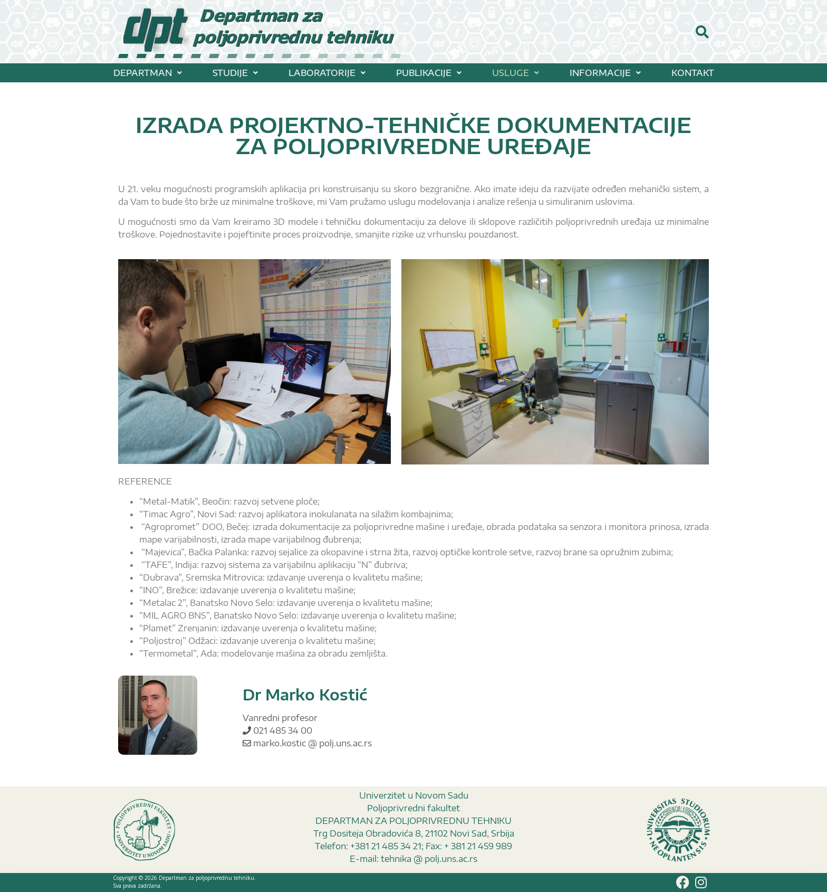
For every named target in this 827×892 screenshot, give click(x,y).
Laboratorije (327, 73)
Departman (147, 73)
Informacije (605, 73)
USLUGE (515, 73)
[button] (147, 72)
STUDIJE (235, 73)
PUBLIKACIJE (428, 73)
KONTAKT (692, 73)
